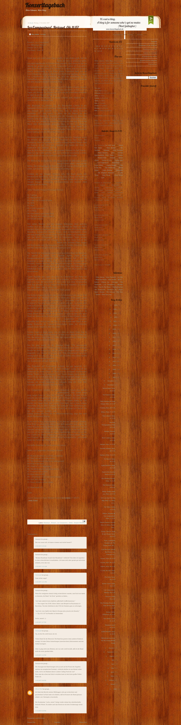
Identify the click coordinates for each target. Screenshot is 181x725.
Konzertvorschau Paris (150, 49)
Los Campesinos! (103, 162)
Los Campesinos (62, 523)
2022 (116, 317)
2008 (114, 373)
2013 (114, 353)
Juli (113, 660)
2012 (114, 357)
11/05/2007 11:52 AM (41, 566)
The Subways (110, 292)
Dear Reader (111, 148)
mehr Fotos (33, 500)
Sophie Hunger (111, 165)
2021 (115, 321)
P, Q (109, 48)
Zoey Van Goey (107, 294)
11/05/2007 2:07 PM (40, 622)
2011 (114, 361)
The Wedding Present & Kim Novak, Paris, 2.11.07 (107, 605)
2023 (115, 313)
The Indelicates (110, 167)
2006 (115, 689)
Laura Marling (107, 170)
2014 (114, 349)
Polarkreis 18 (112, 289)
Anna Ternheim (118, 150)
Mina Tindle (109, 155)
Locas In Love (106, 160)
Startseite (57, 722)
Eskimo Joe (105, 282)
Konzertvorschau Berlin (149, 56)
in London (66, 498)
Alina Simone (100, 277)
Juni (112, 664)
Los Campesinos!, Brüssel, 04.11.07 (53, 27)
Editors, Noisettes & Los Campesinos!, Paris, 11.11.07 (108, 516)
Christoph (38, 575)
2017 (114, 337)
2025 (116, 305)
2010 (114, 365)
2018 (114, 333)
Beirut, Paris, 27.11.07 (108, 412)
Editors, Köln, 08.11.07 (108, 566)
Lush (102, 177)
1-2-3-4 (107, 265)
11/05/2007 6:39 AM (40, 546)
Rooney (102, 292)
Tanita (96, 100)
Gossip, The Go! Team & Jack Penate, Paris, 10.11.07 (108, 534)
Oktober (111, 648)
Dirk (95, 110)
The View (120, 292)
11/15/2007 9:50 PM (40, 711)
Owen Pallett (118, 175)
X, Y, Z (99, 51)
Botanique (47, 523)
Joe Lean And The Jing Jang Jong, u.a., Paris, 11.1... (108, 500)
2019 (114, 329)
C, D (105, 46)
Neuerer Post (31, 722)
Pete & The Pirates (105, 287)
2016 (114, 341)
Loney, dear (119, 160)
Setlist (71, 523)
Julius (96, 95)
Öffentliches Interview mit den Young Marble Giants (108, 640)
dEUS (119, 279)
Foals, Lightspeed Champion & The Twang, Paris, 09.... (109, 543)
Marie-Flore (116, 162)
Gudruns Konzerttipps (150, 53)
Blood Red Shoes (101, 279)
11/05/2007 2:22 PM (40, 655)
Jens (95, 103)
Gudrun (96, 98)
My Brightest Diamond (106, 172)
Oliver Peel (39, 689)
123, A (98, 46)
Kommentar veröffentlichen (36, 718)
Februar (111, 680)
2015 (114, 345)
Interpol (112, 157)
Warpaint (106, 150)
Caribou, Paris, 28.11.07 (107, 408)
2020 (115, 325)
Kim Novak (106, 175)
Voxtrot (98, 294)
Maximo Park (102, 157)
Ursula (96, 105)
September (110, 652)
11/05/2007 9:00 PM (40, 680)
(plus (112, 153)
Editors (120, 155)
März (112, 676)
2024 (115, 309)
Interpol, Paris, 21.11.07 (107, 444)
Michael (97, 108)
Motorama (119, 170)
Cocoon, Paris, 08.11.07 (107, 562)
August (111, 656)
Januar (113, 684)
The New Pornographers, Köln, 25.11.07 (108, 424)
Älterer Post (83, 722)
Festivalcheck (152, 64)
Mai (112, 668)
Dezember (110, 381)
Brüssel (53, 523)
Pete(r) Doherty (103, 153)
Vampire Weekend (79, 523)
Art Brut (120, 277)
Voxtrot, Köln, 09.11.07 (107, 558)
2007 (114, 377)
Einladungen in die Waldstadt (148, 45)
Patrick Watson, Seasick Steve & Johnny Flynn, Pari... (107, 524)
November (110, 385)
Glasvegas (115, 282)
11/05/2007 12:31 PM (41, 582)
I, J (121, 46)
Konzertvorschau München (148, 60)
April (112, 672)
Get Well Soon (110, 145)
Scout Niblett (98, 165)
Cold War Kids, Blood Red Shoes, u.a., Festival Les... (108, 552)
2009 (114, 369)
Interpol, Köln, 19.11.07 (107, 455)
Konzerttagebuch (44, 5)
